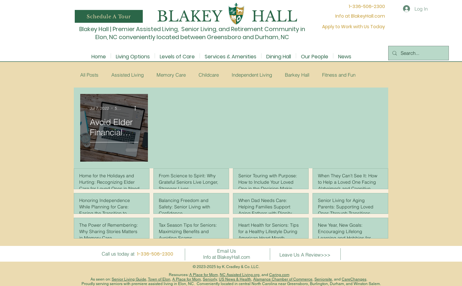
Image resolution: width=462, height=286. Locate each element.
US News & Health (235, 279)
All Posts (89, 75)
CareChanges (354, 279)
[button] (109, 16)
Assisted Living (127, 75)
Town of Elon (159, 279)
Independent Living (252, 75)
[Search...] (418, 53)
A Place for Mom (203, 275)
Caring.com (279, 275)
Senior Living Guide (129, 279)
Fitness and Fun (338, 75)
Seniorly (210, 279)
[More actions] (137, 108)
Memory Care (171, 75)
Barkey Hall (297, 75)
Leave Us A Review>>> (304, 255)
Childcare (209, 75)
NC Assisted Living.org (240, 275)
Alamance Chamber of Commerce (282, 279)
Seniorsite (323, 279)
